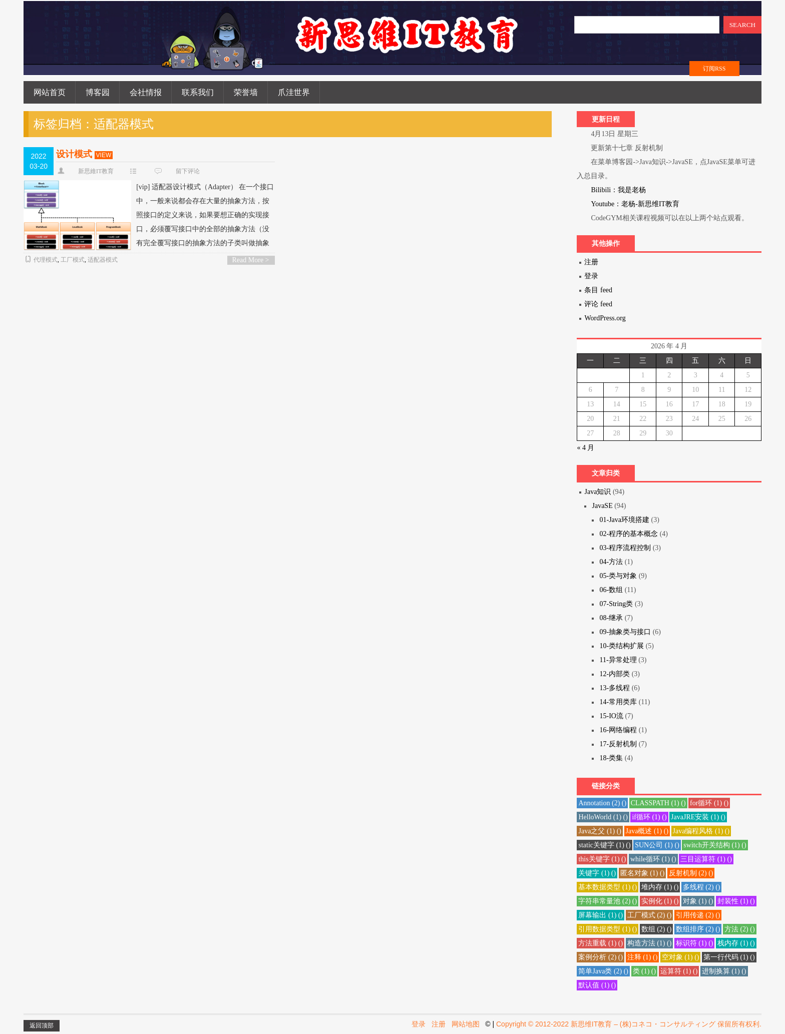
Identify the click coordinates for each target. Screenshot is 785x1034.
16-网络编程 (618, 730)
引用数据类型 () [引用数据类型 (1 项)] (607, 929)
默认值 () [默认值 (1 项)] (597, 985)
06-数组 (611, 590)
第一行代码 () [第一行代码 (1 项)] (729, 957)
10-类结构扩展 (621, 646)
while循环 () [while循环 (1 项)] (653, 859)
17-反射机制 (618, 744)
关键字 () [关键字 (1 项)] (597, 873)
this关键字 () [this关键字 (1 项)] (602, 859)
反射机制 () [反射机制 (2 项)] (691, 873)
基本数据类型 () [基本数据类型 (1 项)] (607, 887)
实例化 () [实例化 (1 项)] (660, 901)
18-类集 (611, 758)
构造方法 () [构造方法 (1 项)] (649, 943)
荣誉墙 (246, 92)
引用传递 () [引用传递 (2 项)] (698, 915)
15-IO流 (611, 716)
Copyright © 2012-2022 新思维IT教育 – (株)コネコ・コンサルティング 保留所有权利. (628, 1024)
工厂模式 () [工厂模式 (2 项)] (649, 915)
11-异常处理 (617, 660)
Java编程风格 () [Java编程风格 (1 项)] (701, 831)
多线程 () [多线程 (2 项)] (701, 887)
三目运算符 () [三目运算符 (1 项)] (706, 859)
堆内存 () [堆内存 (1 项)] (660, 887)
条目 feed (598, 290)
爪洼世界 (294, 92)
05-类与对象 (618, 576)
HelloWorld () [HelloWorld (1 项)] (602, 817)
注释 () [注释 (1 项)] (642, 957)
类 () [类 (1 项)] (644, 971)
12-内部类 (614, 674)
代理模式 (46, 259)
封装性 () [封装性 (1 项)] (736, 901)
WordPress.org (604, 318)
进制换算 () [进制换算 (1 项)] (724, 971)
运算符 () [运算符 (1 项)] (679, 971)
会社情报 (146, 92)
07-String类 (616, 604)
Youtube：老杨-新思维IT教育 (635, 204)
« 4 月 (585, 447)
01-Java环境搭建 (624, 520)
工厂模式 (73, 259)
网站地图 (466, 1024)
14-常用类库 (618, 702)
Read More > (250, 260)
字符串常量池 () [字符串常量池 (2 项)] (607, 901)
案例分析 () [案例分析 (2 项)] (600, 957)
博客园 (98, 92)
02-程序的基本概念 (628, 534)
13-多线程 (614, 688)
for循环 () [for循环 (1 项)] (709, 803)
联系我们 (198, 92)
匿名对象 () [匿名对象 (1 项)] (642, 873)
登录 (591, 276)
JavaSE (602, 505)
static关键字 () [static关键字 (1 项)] (604, 845)
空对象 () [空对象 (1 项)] (680, 957)
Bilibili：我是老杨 (618, 190)
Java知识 (597, 491)
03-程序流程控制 (625, 548)
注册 (591, 262)
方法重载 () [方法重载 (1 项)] (600, 943)
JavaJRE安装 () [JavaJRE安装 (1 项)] (698, 817)
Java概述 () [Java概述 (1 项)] (647, 831)
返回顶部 (42, 1025)
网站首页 (50, 92)
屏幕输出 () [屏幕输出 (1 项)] (600, 915)
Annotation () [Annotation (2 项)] (602, 803)
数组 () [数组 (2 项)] (656, 929)
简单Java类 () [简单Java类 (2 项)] (603, 971)
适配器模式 (103, 259)
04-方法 (611, 562)
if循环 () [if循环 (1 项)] (649, 817)
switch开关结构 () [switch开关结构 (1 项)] (714, 845)
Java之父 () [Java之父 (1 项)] (599, 831)
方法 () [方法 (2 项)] (739, 929)
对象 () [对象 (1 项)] (698, 901)
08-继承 (611, 618)
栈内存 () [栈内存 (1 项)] (736, 943)
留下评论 (188, 171)
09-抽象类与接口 (625, 632)
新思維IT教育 (96, 171)
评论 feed (598, 304)
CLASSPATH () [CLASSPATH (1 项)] (658, 803)
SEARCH (742, 25)
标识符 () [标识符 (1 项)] (694, 943)
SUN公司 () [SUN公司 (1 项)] (657, 845)
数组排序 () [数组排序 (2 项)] (698, 929)
